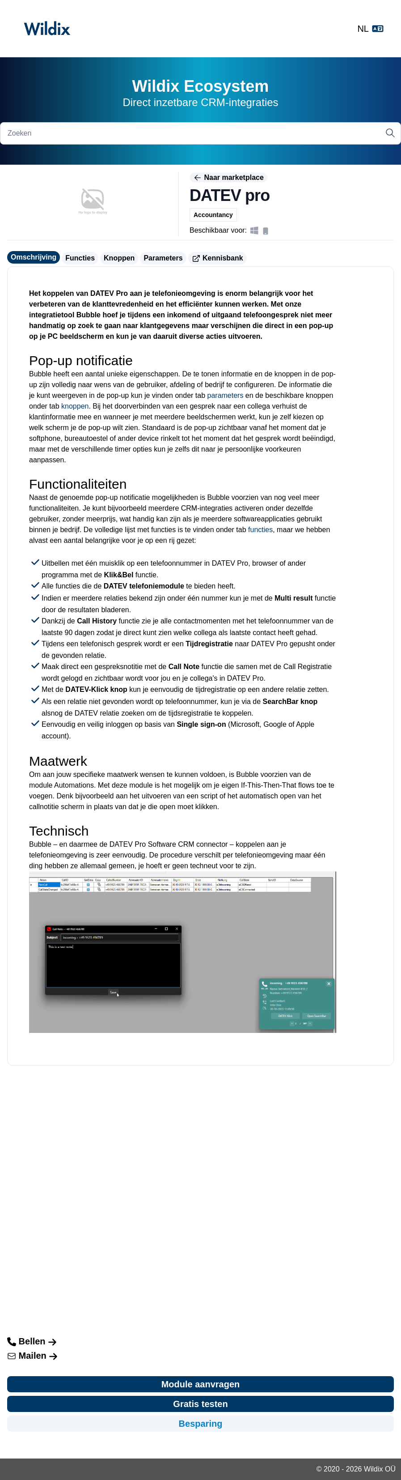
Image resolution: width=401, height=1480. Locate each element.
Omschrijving (33, 257)
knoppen (75, 406)
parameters (225, 395)
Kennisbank (217, 258)
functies (260, 529)
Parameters (163, 258)
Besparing (201, 1424)
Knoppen (119, 258)
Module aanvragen (200, 1384)
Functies (80, 258)
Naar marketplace (228, 177)
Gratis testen (200, 1404)
